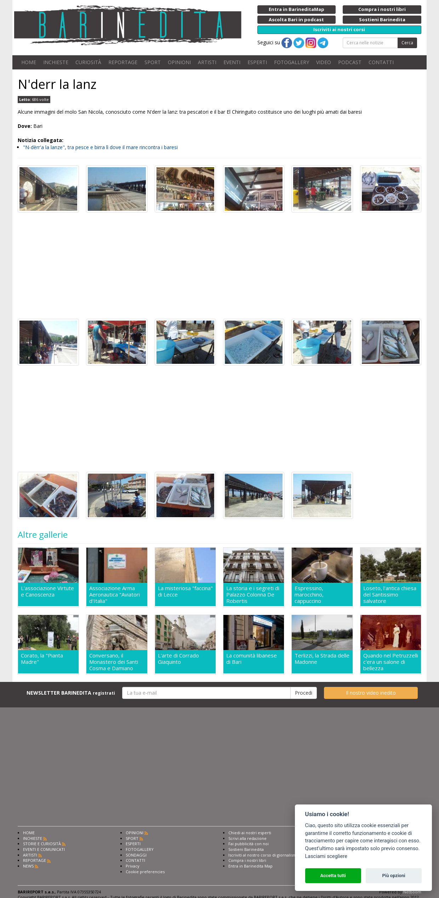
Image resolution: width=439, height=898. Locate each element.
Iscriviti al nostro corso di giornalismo (263, 855)
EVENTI (231, 62)
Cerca (407, 43)
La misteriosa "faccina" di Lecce (185, 591)
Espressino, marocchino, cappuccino (309, 594)
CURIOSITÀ (88, 62)
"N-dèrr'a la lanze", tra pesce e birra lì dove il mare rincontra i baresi (100, 147)
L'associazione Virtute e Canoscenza (47, 591)
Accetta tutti (333, 875)
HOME (28, 62)
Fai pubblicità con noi (248, 843)
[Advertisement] (219, 265)
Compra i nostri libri (247, 860)
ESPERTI (257, 62)
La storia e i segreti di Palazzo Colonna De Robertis (252, 594)
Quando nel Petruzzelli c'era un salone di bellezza (390, 661)
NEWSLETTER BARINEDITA (71, 692)
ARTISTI (207, 62)
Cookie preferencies (145, 871)
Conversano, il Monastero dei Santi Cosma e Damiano (113, 661)
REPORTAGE (122, 62)
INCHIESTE (55, 62)
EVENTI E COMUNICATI (44, 849)
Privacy (132, 866)
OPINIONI (179, 62)
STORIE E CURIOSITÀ (42, 843)
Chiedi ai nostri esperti (249, 832)
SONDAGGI (136, 855)
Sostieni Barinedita (246, 849)
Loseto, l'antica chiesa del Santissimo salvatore (389, 594)
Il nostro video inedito (371, 692)
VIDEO (323, 62)
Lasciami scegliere (326, 856)
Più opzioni (393, 875)
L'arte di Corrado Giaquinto (178, 658)
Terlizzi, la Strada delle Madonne (322, 658)
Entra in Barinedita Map (250, 866)
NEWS (28, 866)
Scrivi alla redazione (247, 838)
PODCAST (349, 62)
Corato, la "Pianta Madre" (42, 658)
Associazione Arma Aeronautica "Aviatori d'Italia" (114, 594)
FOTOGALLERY (291, 62)
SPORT (152, 62)
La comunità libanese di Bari (251, 658)
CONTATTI (381, 62)
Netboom (412, 891)
